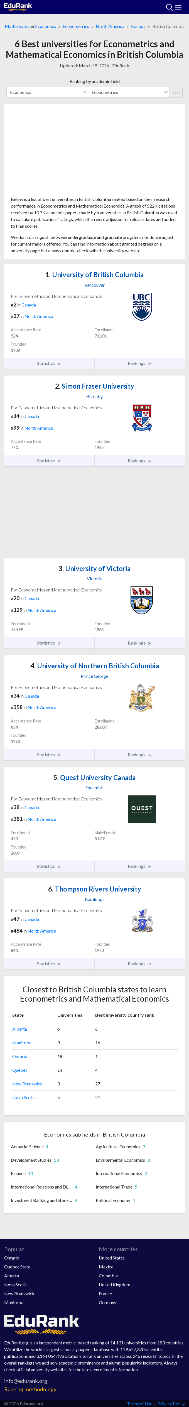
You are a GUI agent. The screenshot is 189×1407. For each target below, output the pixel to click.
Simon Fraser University (94, 386)
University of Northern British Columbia (94, 666)
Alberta (19, 1029)
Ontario (19, 1056)
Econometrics (76, 26)
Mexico (106, 1266)
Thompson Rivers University (94, 889)
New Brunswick (27, 1083)
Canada (138, 26)
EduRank (120, 65)
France (105, 1293)
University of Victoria (94, 568)
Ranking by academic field (95, 81)
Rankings (140, 363)
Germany (107, 1302)
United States (112, 1257)
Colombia (108, 1275)
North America (110, 26)
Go (176, 92)
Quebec (20, 1070)
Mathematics (17, 26)
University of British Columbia (94, 274)
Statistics (49, 363)
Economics (45, 26)
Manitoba (21, 1042)
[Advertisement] (94, 152)
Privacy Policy (171, 1403)
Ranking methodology (30, 1389)
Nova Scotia (24, 1097)
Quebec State (17, 1266)
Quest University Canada (94, 777)
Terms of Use (139, 1403)
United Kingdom (114, 1284)
